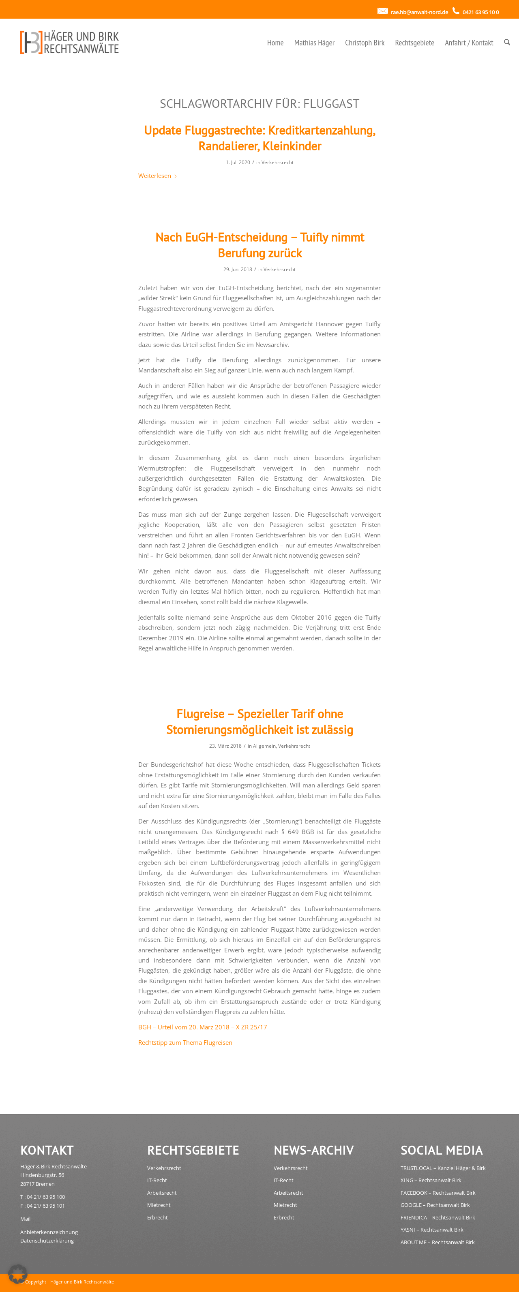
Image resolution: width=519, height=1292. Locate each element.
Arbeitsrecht (162, 1192)
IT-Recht (157, 1180)
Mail (25, 1218)
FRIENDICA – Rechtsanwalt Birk (438, 1217)
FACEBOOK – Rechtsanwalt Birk (438, 1192)
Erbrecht (157, 1217)
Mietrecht (159, 1205)
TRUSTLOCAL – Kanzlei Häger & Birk (443, 1168)
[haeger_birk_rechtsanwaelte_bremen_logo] (71, 42)
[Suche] (507, 42)
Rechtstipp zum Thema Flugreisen (185, 1042)
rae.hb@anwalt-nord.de (419, 12)
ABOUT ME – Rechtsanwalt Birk (438, 1242)
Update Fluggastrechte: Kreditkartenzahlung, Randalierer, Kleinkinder (259, 138)
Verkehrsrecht (278, 162)
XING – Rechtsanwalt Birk (431, 1180)
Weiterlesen (158, 175)
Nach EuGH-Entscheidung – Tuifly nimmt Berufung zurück (259, 245)
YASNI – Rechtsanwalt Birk (432, 1229)
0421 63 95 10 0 (480, 12)
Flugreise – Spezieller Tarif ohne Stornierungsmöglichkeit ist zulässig (259, 721)
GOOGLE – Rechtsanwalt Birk (435, 1205)
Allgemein (264, 745)
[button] (18, 1274)
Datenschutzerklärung (47, 1240)
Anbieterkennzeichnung (49, 1232)
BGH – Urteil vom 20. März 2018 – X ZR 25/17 (202, 1027)
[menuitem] (275, 42)
